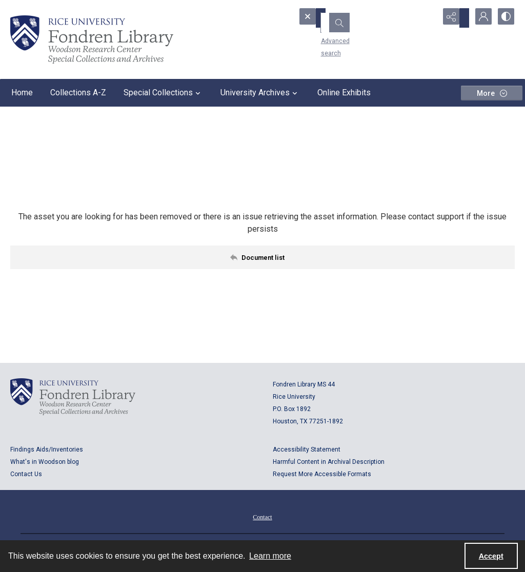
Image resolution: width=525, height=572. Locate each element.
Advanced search (332, 36)
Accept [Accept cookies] (491, 556)
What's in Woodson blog (44, 461)
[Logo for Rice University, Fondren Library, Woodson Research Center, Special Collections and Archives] (72, 396)
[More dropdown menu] (491, 93)
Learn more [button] (270, 555)
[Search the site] (352, 18)
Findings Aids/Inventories (46, 449)
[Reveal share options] (453, 18)
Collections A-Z (78, 92)
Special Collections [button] (163, 93)
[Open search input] (427, 18)
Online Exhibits (344, 92)
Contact (262, 517)
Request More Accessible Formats (322, 474)
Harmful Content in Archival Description (329, 461)
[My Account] (479, 18)
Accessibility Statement (306, 449)
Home (22, 92)
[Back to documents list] (262, 257)
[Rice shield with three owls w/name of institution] (91, 39)
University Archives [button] (260, 93)
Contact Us (26, 474)
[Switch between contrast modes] (504, 18)
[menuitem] (262, 516)
